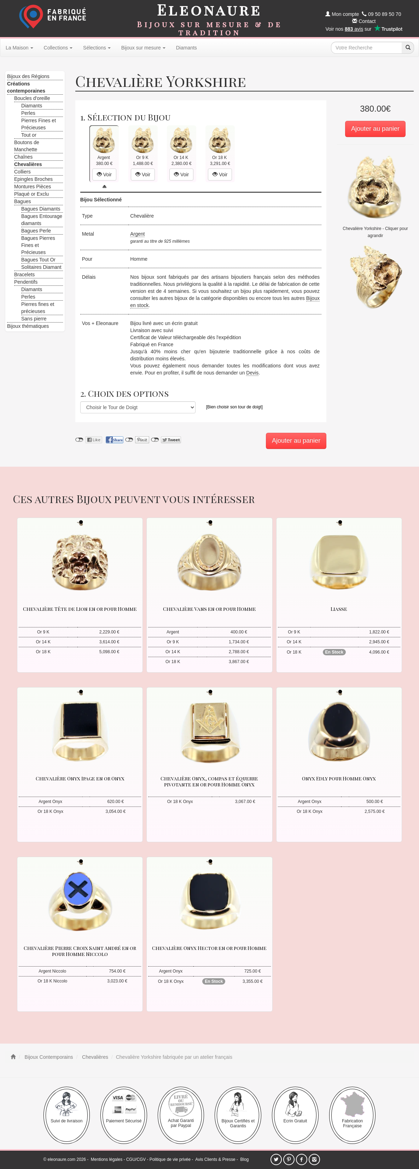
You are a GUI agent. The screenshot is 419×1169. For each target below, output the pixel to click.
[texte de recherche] (366, 48)
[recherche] (407, 48)
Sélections (97, 48)
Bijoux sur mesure (143, 48)
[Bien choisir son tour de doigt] (234, 407)
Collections (58, 48)
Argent (137, 234)
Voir (104, 174)
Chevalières (94, 1057)
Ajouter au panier (375, 128)
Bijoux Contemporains (48, 1057)
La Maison (19, 48)
